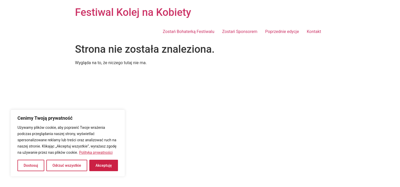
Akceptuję (104, 165)
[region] (67, 143)
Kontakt (314, 31)
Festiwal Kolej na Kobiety (133, 12)
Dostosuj (31, 165)
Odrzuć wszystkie (66, 165)
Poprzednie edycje (282, 31)
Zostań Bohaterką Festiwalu (188, 31)
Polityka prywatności (96, 152)
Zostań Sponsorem (239, 31)
